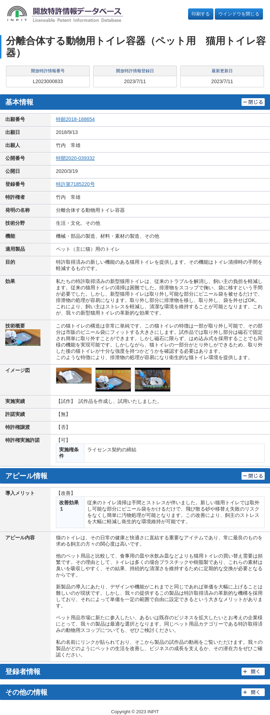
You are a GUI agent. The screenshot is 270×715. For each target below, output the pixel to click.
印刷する (201, 13)
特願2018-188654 (75, 119)
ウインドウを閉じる (238, 13)
